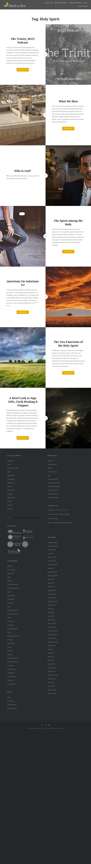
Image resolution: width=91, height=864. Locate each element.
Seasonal (10, 508)
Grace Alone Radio (53, 497)
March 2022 (51, 620)
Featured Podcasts (53, 494)
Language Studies (12, 628)
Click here (55, 518)
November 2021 (53, 634)
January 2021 (52, 671)
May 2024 (51, 568)
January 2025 (52, 561)
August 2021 (51, 645)
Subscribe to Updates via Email (63, 522)
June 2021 (51, 653)
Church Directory (53, 490)
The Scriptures (11, 676)
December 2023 (52, 572)
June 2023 (51, 579)
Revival (9, 501)
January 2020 (52, 693)
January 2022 (52, 627)
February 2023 (52, 590)
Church (9, 464)
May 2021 (51, 656)
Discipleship (10, 475)
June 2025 (51, 553)
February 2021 (52, 667)
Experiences (10, 483)
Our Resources (75, 3)
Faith (8, 606)
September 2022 (53, 601)
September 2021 (53, 642)
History (9, 486)
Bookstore (82, 6)
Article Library (11, 570)
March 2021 (51, 664)
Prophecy (10, 494)
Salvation (10, 505)
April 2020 (51, 682)
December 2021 (52, 631)
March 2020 (51, 686)
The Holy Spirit (11, 669)
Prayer (9, 632)
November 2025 (53, 546)
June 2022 (51, 609)
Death (9, 472)
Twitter (61, 514)
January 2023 (52, 594)
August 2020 (51, 679)
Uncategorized (11, 684)
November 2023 (53, 575)
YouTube (67, 514)
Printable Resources (54, 486)
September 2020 (53, 675)
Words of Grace (61, 3)
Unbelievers (10, 680)
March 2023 (51, 586)
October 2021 (52, 638)
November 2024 (53, 564)
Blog (85, 3)
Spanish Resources (12, 658)
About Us (49, 3)
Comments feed (12, 704)
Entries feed (10, 701)
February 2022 (52, 623)
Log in (9, 697)
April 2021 (51, 660)
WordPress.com (59, 728)
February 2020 (52, 690)
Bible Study (10, 460)
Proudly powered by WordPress (36, 728)
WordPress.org (11, 708)
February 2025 (52, 557)
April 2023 (51, 583)
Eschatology (11, 479)
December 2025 (52, 542)
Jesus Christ (10, 490)
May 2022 (51, 612)
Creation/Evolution (13, 468)
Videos (50, 468)
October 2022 (52, 597)
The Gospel (10, 665)
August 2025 (51, 550)
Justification (10, 625)
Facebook (55, 514)
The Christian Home (13, 662)
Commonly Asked (53, 479)
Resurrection (11, 497)
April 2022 (51, 616)
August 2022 (51, 605)
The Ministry (11, 673)
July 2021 (50, 649)
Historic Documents (54, 483)
